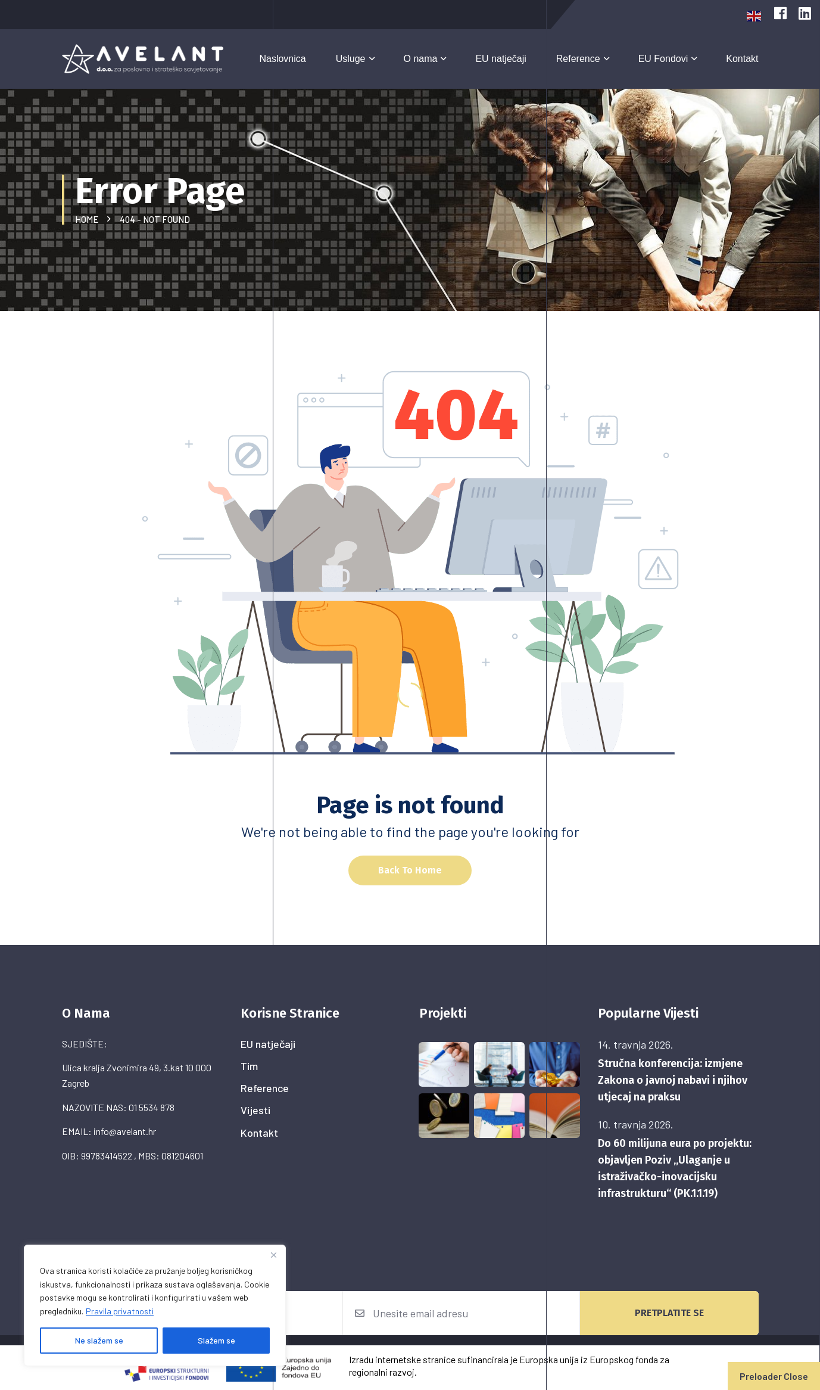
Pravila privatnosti (120, 1311)
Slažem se (216, 1340)
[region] (155, 1305)
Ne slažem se (99, 1340)
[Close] (273, 1255)
